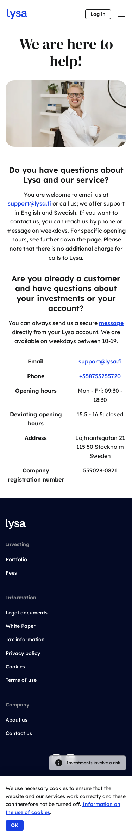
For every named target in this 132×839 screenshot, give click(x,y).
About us (16, 720)
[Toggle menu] (121, 14)
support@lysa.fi (29, 203)
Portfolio (16, 559)
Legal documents (27, 613)
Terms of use (21, 680)
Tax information (25, 639)
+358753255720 (100, 376)
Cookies (15, 666)
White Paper (21, 626)
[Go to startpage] (17, 14)
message (111, 322)
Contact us (19, 733)
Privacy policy (23, 653)
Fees (11, 573)
